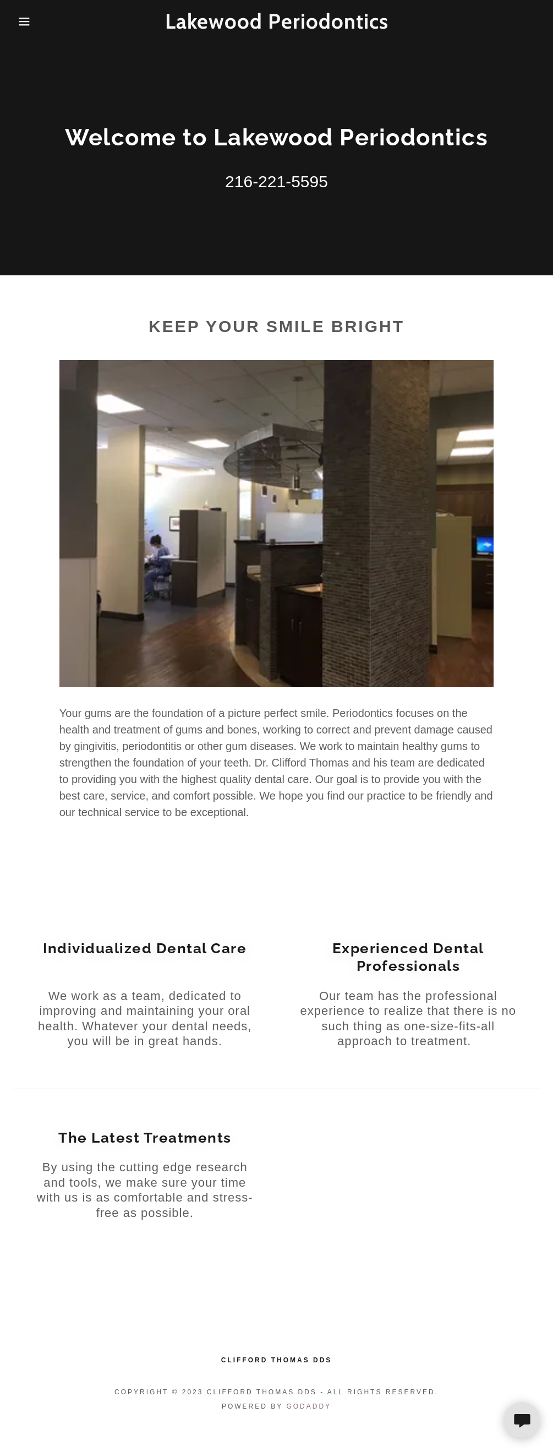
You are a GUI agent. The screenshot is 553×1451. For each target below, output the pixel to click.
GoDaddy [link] (308, 1406)
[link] (277, 25)
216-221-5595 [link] (276, 181)
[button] (27, 21)
